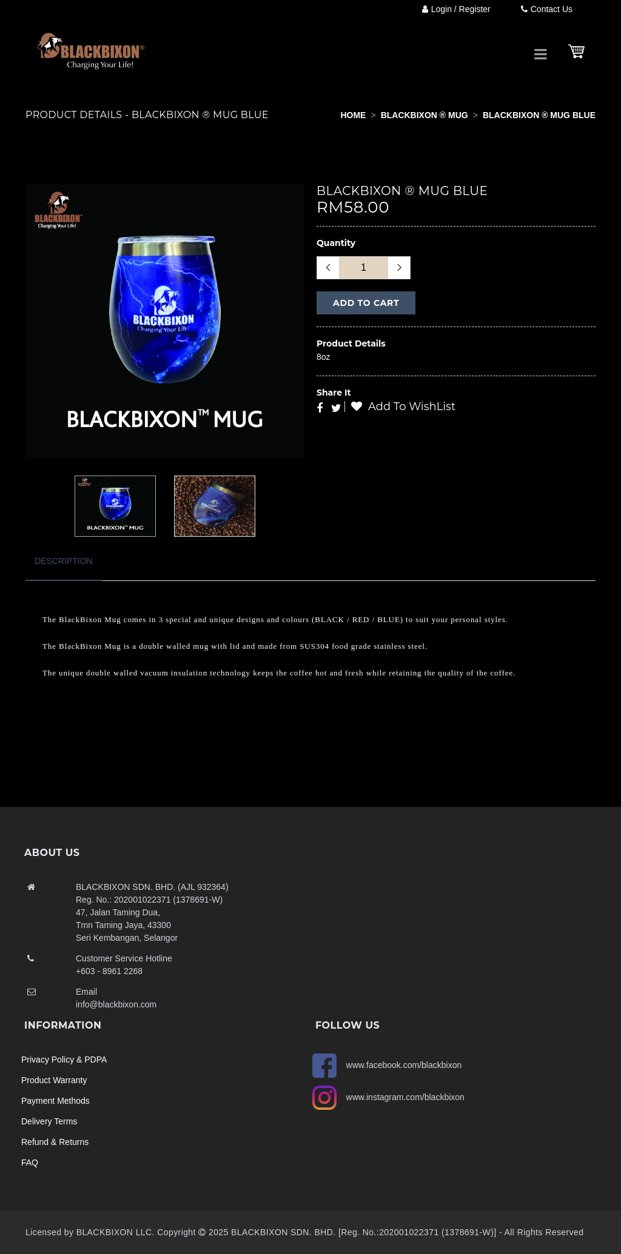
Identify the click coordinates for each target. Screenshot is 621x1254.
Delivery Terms (49, 1121)
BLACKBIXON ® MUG (424, 115)
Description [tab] (64, 561)
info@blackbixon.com (116, 1004)
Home (353, 115)
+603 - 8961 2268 (109, 971)
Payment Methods (55, 1101)
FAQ (29, 1162)
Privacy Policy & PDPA (64, 1059)
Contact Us (546, 9)
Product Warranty (54, 1080)
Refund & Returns (55, 1142)
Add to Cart (366, 302)
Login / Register (456, 9)
